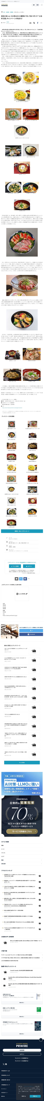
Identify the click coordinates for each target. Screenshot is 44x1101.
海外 (37, 5)
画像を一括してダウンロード (22, 531)
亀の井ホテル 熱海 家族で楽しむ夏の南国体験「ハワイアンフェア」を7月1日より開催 (19, 893)
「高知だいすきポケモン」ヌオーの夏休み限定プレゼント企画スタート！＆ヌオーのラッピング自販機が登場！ (16, 734)
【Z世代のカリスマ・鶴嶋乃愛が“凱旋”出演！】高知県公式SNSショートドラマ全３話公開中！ (16, 668)
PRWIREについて (5, 1075)
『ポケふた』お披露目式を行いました (12, 714)
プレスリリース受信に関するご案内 (29, 573)
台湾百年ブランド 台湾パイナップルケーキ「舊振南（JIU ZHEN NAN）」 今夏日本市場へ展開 (20, 875)
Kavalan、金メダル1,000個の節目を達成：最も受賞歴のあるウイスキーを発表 (25, 984)
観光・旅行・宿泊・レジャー (13, 542)
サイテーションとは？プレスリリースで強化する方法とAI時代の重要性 (16, 955)
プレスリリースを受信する (21, 1061)
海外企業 (3, 863)
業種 (2, 845)
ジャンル (3, 852)
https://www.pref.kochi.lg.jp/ (10, 615)
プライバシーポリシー (29, 1086)
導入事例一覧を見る (14, 942)
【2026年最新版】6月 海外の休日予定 (9, 960)
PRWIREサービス (5, 1071)
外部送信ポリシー (4, 1092)
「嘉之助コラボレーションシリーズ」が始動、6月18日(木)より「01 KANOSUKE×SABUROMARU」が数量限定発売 (18, 905)
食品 (20, 542)
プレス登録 (15, 566)
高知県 (11, 12)
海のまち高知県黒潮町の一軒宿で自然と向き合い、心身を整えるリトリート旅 (15, 686)
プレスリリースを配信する (21, 1058)
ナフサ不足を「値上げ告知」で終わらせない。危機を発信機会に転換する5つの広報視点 (20, 957)
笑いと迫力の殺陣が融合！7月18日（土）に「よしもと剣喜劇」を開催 (19, 922)
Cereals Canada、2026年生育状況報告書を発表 (21, 970)
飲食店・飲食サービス (25, 542)
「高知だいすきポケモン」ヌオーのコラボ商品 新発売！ (16, 752)
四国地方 (10, 546)
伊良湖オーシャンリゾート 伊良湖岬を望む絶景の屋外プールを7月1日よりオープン (19, 881)
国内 (34, 5)
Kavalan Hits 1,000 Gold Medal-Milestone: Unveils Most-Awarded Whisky (24, 977)
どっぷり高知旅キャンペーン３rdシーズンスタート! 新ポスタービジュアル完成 (16, 658)
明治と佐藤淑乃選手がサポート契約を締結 (13, 910)
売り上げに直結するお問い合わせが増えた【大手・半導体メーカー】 (26, 940)
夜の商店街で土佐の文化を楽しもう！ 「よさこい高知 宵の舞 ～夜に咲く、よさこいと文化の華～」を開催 (16, 696)
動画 (2, 860)
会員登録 (22, 1050)
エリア (2, 856)
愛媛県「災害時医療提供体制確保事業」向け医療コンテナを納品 (18, 916)
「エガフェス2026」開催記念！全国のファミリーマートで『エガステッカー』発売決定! (19, 928)
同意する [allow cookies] (35, 1096)
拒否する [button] (24, 1096)
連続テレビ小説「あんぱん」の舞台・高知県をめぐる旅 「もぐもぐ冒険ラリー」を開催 (16, 743)
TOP (4, 12)
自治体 (7, 12)
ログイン (29, 566)
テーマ (2, 849)
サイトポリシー (4, 1088)
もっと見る (22, 762)
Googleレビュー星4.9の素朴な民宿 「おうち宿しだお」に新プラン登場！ (15, 705)
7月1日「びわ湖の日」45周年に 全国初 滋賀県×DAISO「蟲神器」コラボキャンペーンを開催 (19, 887)
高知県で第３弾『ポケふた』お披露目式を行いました (16, 676)
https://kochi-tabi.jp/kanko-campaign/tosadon (12, 407)
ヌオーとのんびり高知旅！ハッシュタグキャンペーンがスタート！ (16, 649)
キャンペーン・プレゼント (13, 538)
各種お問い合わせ (5, 1080)
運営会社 (3, 1096)
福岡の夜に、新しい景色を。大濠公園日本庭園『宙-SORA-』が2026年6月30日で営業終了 (19, 899)
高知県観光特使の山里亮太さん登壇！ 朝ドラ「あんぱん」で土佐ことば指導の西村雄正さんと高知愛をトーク (16, 725)
